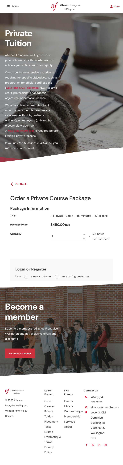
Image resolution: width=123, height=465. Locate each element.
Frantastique (52, 437)
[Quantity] (68, 236)
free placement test (21, 130)
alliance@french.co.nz (105, 407)
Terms (48, 442)
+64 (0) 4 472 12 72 (97, 399)
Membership (72, 416)
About (68, 426)
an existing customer (75, 276)
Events (68, 401)
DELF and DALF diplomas (22, 88)
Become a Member (16, 351)
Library (68, 406)
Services (69, 421)
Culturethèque (73, 411)
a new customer (41, 276)
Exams (48, 432)
